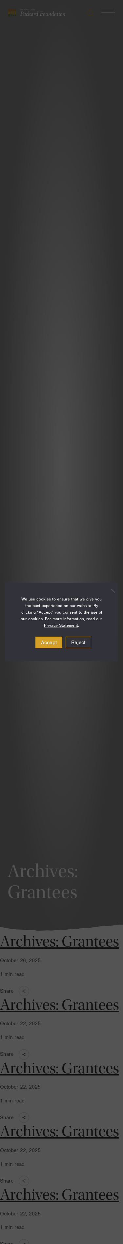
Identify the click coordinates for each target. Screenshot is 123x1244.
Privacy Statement (61, 625)
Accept (49, 642)
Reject (78, 642)
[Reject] (109, 590)
